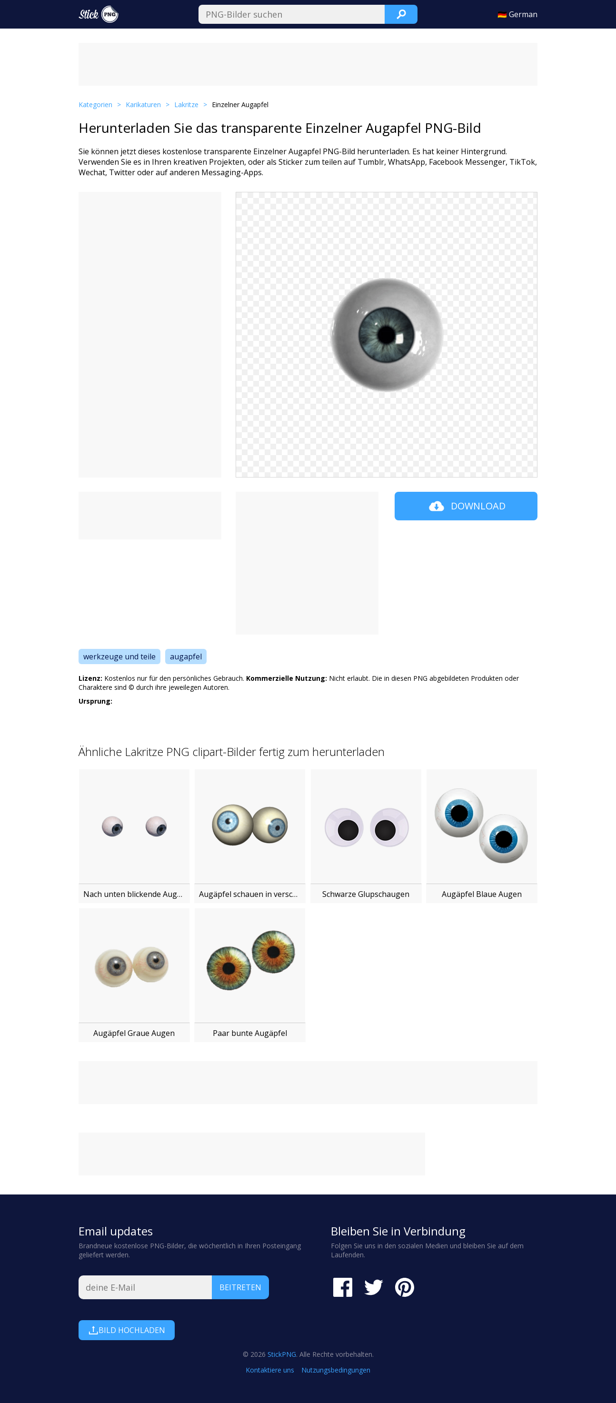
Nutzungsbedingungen (335, 1369)
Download (466, 506)
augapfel (186, 656)
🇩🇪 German (517, 14)
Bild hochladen (126, 1330)
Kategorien (95, 104)
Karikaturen (143, 104)
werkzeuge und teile (119, 656)
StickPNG (282, 1354)
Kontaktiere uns (270, 1369)
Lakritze (186, 104)
